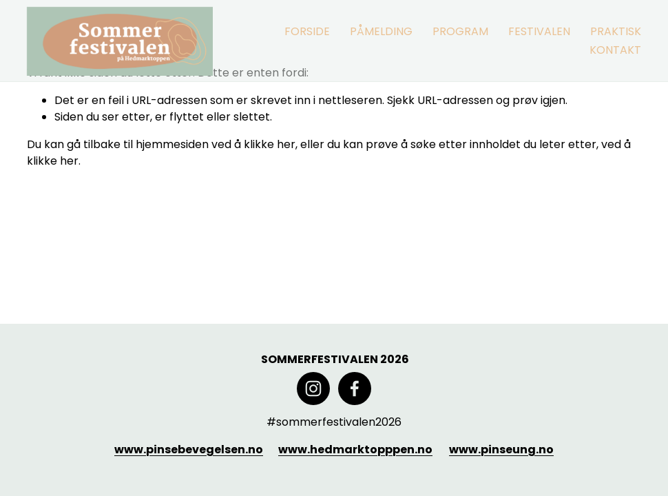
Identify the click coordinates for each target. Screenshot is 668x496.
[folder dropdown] (460, 31)
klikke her (269, 144)
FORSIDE (307, 31)
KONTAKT (615, 50)
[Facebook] (354, 388)
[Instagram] (313, 388)
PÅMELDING (381, 31)
